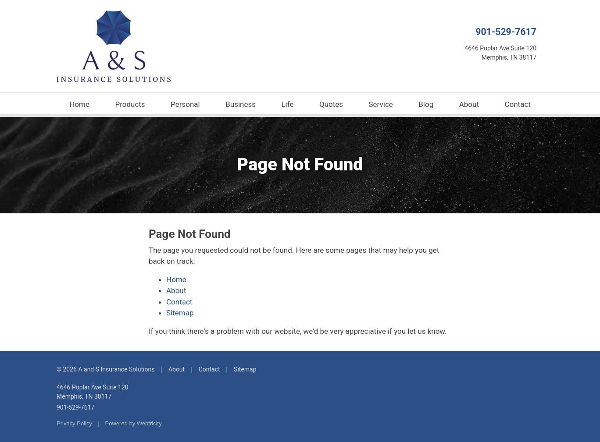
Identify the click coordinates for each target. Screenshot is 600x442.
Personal (185, 104)
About (469, 104)
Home (79, 104)
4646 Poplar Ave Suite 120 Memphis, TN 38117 (93, 392)
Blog (425, 104)
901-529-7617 (505, 31)
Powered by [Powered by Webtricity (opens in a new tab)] (133, 423)
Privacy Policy (74, 423)
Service (381, 104)
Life (287, 104)
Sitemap (180, 312)
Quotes (331, 104)
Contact (517, 104)
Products (130, 104)
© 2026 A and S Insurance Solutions (105, 369)
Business (240, 104)
